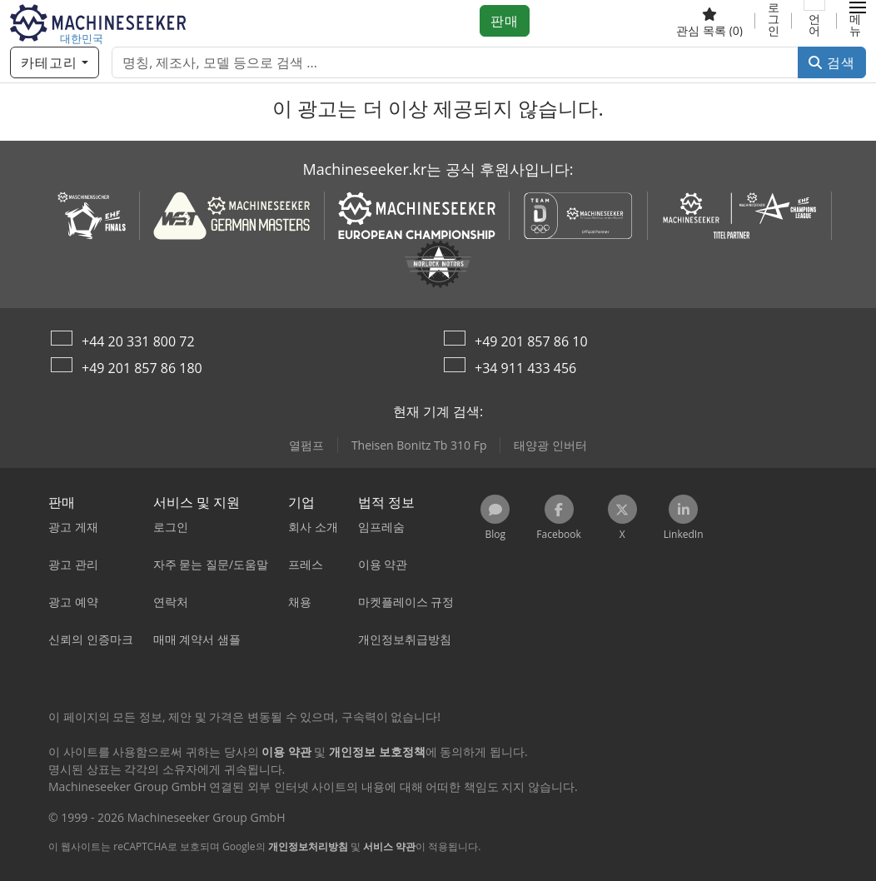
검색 (832, 62)
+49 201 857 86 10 (531, 341)
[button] (857, 21)
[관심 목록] (709, 21)
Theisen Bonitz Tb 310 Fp (419, 445)
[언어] (814, 21)
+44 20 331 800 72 (138, 341)
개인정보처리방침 (308, 846)
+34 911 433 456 (525, 368)
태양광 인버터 (550, 445)
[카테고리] (54, 62)
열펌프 (306, 445)
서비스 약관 (389, 846)
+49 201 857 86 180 (142, 368)
